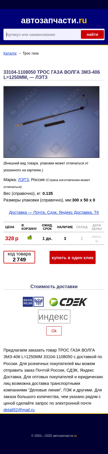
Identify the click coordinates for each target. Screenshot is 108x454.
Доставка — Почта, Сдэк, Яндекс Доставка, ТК (54, 212)
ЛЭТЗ (23, 179)
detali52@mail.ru (19, 410)
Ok (54, 331)
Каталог (10, 53)
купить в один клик (73, 257)
